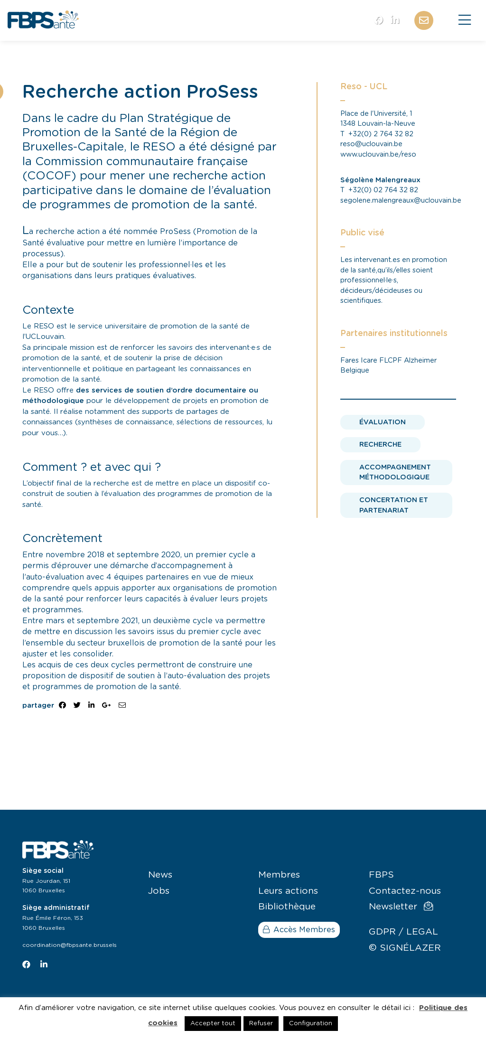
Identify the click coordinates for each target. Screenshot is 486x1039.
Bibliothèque (287, 906)
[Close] (464, 20)
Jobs (158, 891)
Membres (279, 875)
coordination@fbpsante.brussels (69, 945)
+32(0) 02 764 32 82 (383, 190)
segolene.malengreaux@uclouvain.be (400, 200)
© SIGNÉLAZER (405, 948)
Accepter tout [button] (212, 1023)
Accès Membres (299, 930)
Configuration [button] (310, 1023)
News (160, 875)
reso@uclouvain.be (371, 144)
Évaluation (382, 422)
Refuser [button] (261, 1023)
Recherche (380, 444)
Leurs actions (288, 891)
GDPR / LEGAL (403, 931)
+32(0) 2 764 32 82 (380, 134)
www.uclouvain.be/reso (378, 154)
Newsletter (401, 906)
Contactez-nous (405, 891)
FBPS (381, 875)
